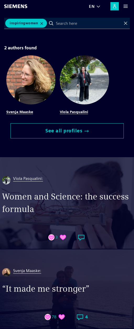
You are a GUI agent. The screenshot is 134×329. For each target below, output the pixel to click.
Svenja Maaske (19, 112)
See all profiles (67, 130)
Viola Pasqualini (74, 112)
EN (92, 6)
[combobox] (88, 23)
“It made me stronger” (45, 289)
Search (51, 23)
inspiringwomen (24, 23)
